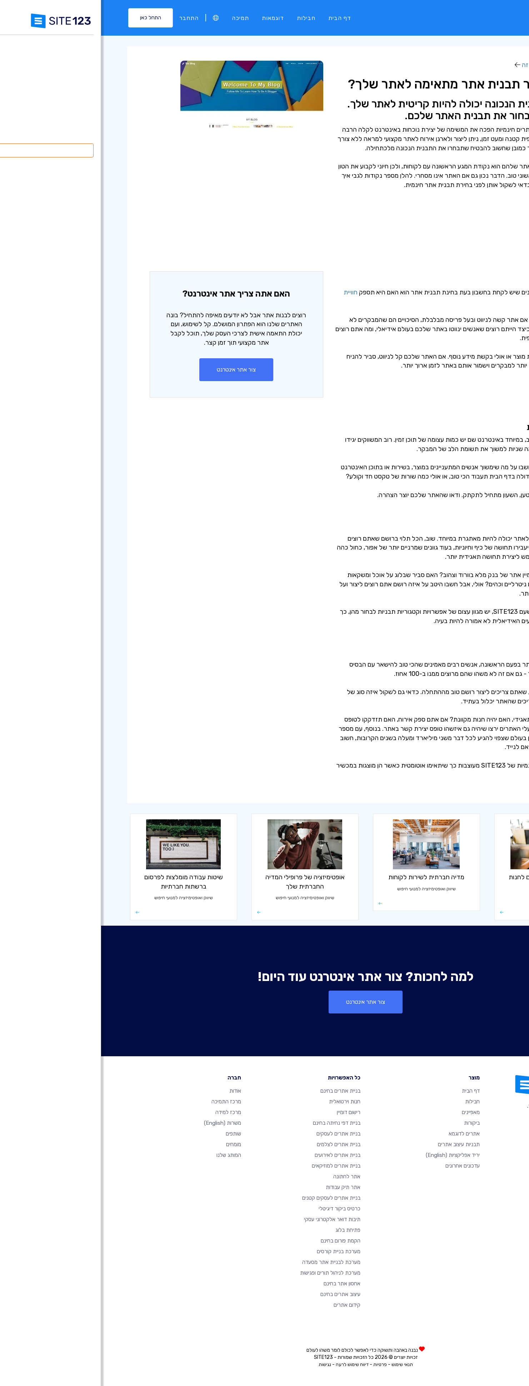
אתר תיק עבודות (242, 1187)
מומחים (132, 1144)
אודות (134, 1091)
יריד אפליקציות (352, 1155)
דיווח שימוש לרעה (251, 1364)
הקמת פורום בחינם (239, 1241)
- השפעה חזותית (458, 225)
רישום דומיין (247, 1112)
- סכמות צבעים (460, 234)
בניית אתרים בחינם (239, 1091)
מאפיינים (370, 1112)
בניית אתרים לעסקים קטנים (230, 1198)
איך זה (429, 65)
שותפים (132, 1133)
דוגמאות (172, 17)
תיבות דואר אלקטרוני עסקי (231, 1219)
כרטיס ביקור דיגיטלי (238, 1208)
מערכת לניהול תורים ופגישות (229, 1273)
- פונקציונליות (462, 243)
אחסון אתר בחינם (241, 1283)
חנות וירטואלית (243, 1101)
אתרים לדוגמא (363, 1133)
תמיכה (139, 17)
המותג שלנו (127, 1155)
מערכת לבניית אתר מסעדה (230, 1262)
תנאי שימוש (301, 1364)
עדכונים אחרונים (361, 1166)
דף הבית (238, 17)
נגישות (224, 1364)
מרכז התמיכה (125, 1101)
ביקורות (371, 1123)
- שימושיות (466, 216)
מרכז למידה (465, 65)
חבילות (205, 17)
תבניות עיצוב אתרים (358, 1144)
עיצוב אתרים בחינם (239, 1294)
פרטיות (279, 1364)
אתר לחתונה (245, 1176)
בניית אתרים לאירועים (236, 1155)
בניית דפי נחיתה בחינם (235, 1123)
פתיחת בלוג (246, 1230)
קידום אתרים (246, 1305)
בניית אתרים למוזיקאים (235, 1166)
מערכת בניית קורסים (237, 1251)
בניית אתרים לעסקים (237, 1133)
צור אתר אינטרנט (135, 369)
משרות (121, 1123)
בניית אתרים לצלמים (237, 1144)
